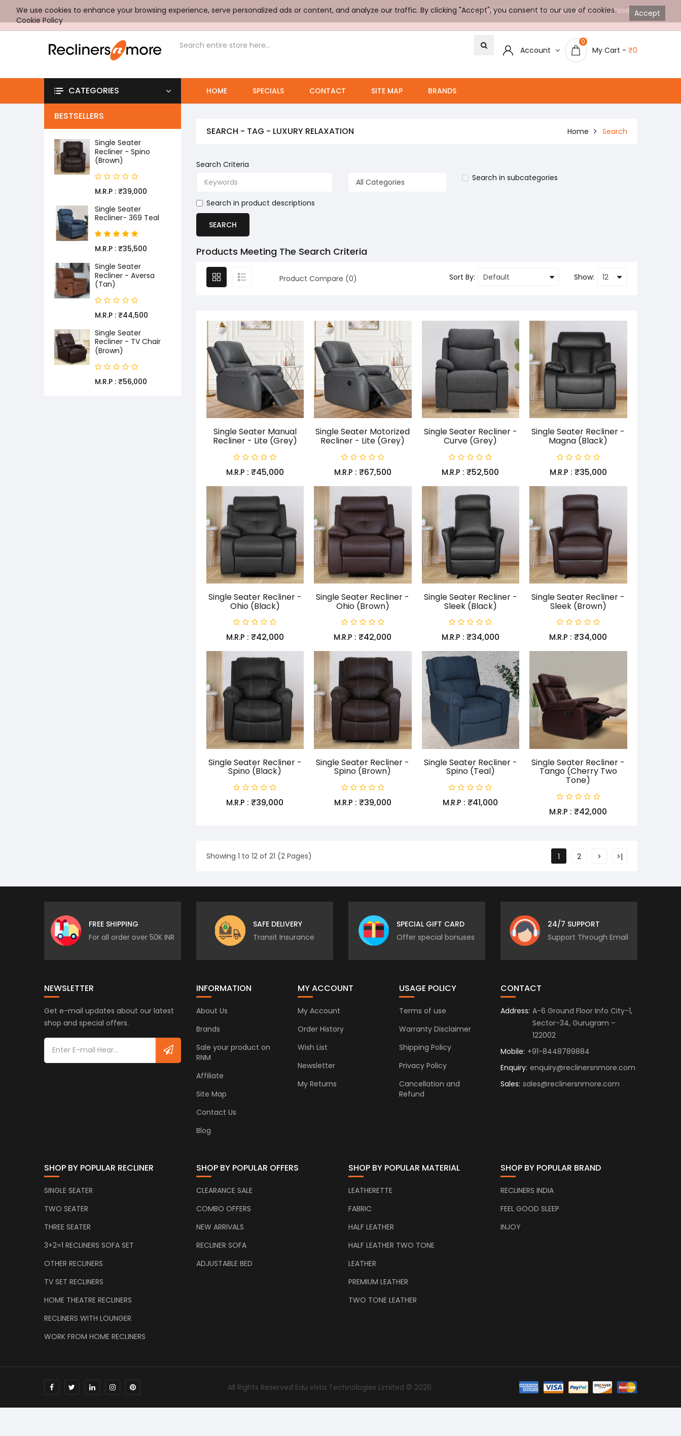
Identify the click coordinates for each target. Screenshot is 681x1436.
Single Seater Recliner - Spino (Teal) (470, 767)
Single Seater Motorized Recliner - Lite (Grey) (362, 436)
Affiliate (210, 1078)
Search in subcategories (510, 178)
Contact (327, 91)
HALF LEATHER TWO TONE (391, 1248)
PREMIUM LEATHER (378, 1284)
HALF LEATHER (371, 1229)
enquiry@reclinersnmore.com (582, 1070)
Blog (203, 1133)
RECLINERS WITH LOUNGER (87, 1321)
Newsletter (316, 1068)
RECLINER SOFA (221, 1248)
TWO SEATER (66, 1211)
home (578, 131)
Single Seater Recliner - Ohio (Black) (255, 601)
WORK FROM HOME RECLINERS (95, 1339)
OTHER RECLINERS (73, 1266)
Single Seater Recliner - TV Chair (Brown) (128, 342)
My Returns (317, 1086)
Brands (442, 91)
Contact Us (216, 1115)
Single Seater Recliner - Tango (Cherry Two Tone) (578, 771)
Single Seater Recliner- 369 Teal (127, 213)
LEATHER (362, 1266)
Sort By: (462, 277)
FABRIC (360, 1211)
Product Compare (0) (318, 278)
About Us (212, 1013)
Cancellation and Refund (429, 1091)
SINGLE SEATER (68, 1193)
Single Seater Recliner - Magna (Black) (578, 436)
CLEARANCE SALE (224, 1193)
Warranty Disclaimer (435, 1032)
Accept (647, 13)
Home (216, 91)
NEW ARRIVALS (220, 1229)
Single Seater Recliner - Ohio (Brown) (362, 601)
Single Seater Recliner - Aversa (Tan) (125, 275)
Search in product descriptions (255, 203)
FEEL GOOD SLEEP (529, 1211)
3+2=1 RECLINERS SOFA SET (89, 1248)
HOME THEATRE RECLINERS (88, 1302)
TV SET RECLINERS (73, 1284)
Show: (584, 277)
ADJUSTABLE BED (224, 1266)
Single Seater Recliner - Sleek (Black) (470, 601)
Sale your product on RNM (233, 1055)
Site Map (387, 91)
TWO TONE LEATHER (382, 1302)
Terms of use (422, 1013)
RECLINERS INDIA (527, 1193)
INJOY (510, 1229)
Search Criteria (222, 164)
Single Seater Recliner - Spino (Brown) (122, 151)
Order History (321, 1032)
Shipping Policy (425, 1050)
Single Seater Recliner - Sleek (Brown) (578, 601)
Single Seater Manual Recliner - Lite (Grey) (255, 436)
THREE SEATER (67, 1229)
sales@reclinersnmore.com (571, 1086)
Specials (268, 91)
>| (620, 856)
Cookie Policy (39, 20)
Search (614, 131)
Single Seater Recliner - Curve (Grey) (470, 436)
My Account (319, 1013)
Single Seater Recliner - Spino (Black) (255, 767)
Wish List (313, 1050)
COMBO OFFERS (223, 1211)
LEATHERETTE (370, 1193)
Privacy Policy (423, 1068)
